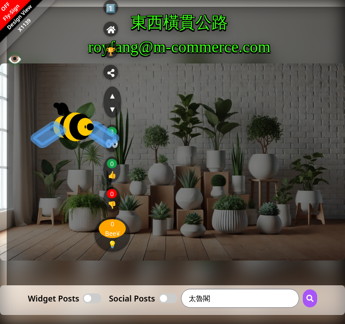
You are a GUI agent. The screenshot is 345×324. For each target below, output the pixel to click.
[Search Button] (310, 298)
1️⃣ (111, 8)
